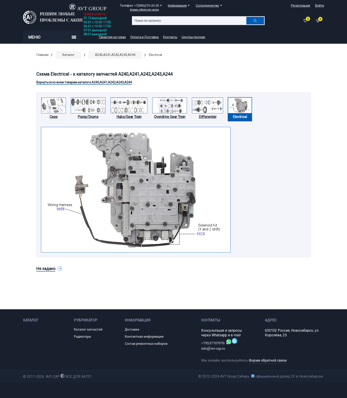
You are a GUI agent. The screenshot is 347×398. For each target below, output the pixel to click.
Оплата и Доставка (144, 37)
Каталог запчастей (88, 329)
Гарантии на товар (112, 37)
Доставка (132, 329)
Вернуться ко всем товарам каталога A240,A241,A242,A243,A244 (84, 82)
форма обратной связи (144, 9)
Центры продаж (193, 37)
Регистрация (300, 5)
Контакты (170, 37)
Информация (177, 5)
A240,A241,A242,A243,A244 (115, 55)
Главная (42, 55)
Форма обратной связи (268, 360)
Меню (52, 37)
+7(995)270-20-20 (146, 5)
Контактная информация (144, 337)
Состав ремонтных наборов (146, 344)
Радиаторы (82, 337)
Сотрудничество (207, 5)
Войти (319, 5)
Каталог (68, 55)
